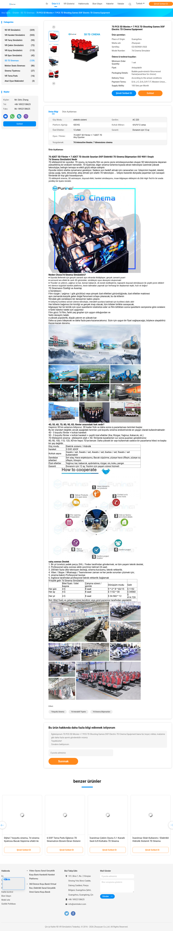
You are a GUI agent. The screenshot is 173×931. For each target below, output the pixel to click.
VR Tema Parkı (20, 75)
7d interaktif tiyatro (78, 712)
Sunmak (63, 761)
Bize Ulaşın (6, 896)
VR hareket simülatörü (20, 35)
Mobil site (5, 900)
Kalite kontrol (7, 892)
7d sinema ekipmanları (101, 712)
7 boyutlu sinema (57, 712)
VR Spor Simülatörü (20, 55)
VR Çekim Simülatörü (20, 45)
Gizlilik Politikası (8, 904)
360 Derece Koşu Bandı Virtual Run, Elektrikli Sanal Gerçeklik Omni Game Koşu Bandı (42, 888)
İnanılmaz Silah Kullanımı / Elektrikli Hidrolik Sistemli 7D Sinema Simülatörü (150, 841)
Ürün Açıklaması (69, 112)
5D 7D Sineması (20, 60)
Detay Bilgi (53, 112)
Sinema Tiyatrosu (20, 70)
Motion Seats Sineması (20, 65)
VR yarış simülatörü (20, 40)
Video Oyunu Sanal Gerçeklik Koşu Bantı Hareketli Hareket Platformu (42, 875)
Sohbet (20, 124)
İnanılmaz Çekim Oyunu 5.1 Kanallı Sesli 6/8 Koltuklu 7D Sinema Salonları (107, 841)
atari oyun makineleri (20, 81)
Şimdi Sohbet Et (161, 4)
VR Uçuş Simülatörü (20, 50)
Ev (2, 876)
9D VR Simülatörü (20, 30)
